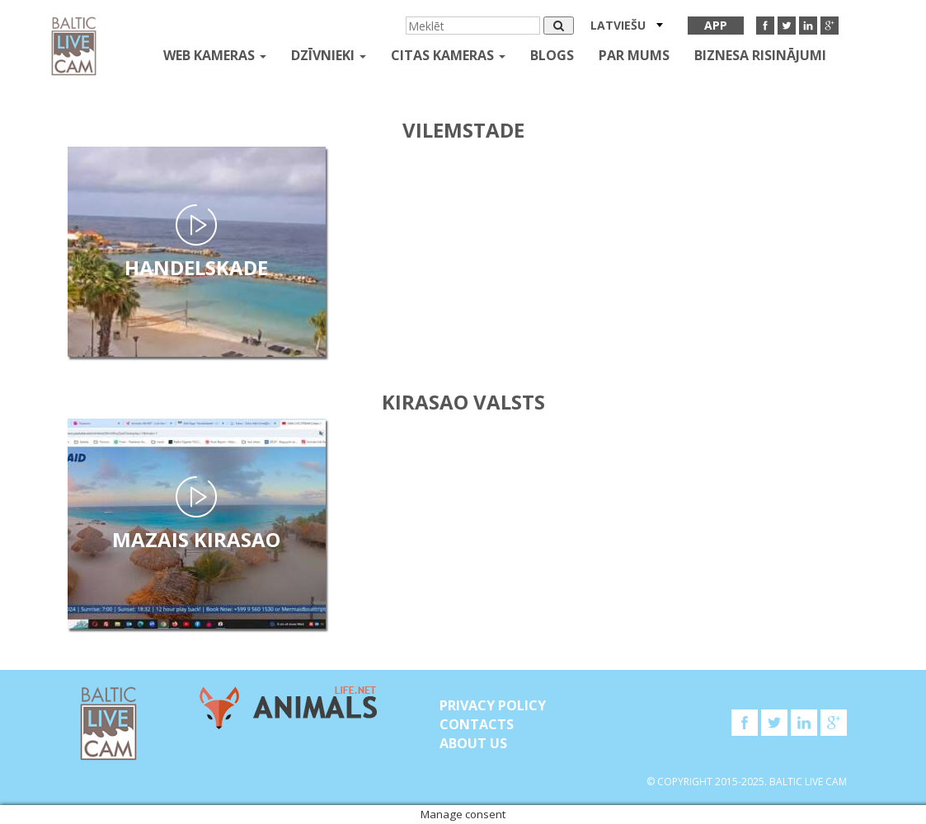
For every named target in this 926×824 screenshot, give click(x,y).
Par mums (634, 55)
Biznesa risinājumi (760, 55)
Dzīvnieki (328, 55)
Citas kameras (448, 55)
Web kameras (214, 55)
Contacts (476, 724)
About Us (473, 743)
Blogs (552, 55)
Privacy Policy (492, 705)
